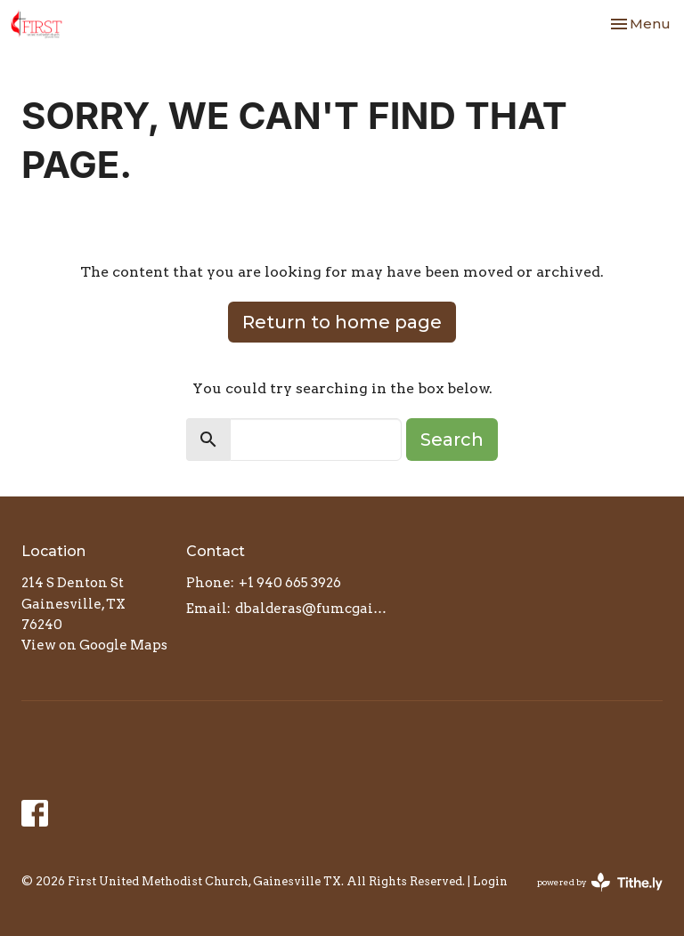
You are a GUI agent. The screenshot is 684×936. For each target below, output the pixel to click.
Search (452, 439)
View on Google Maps (94, 645)
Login (490, 881)
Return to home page (342, 322)
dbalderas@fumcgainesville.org (311, 609)
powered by (600, 882)
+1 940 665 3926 (290, 583)
